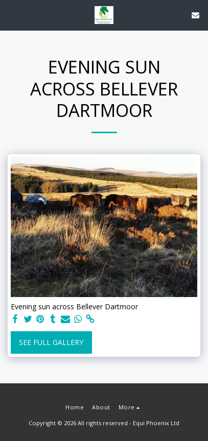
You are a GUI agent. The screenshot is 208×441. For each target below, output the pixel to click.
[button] (11, 14)
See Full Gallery (51, 342)
